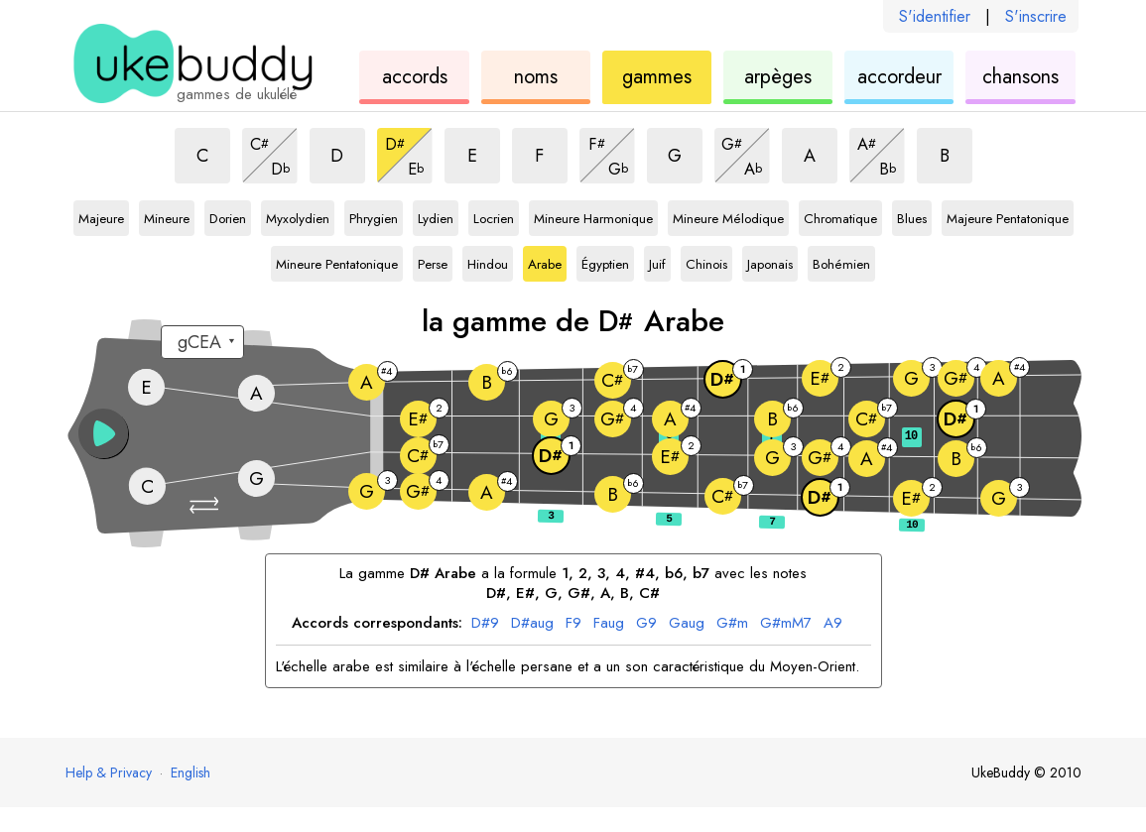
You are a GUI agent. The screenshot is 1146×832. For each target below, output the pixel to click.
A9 (833, 624)
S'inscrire (1036, 16)
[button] (206, 505)
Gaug (686, 624)
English (190, 772)
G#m (732, 624)
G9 (646, 624)
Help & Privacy (108, 772)
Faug (608, 624)
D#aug (532, 624)
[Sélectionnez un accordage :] (202, 342)
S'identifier (934, 16)
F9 (573, 624)
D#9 (485, 624)
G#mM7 (786, 624)
